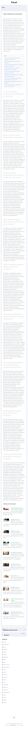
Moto (4, 662)
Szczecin (21, 509)
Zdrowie (5, 702)
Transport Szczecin (15, 564)
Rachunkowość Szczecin (16, 552)
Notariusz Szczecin (15, 519)
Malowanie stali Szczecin (16, 612)
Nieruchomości (6, 664)
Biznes (4, 642)
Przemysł (5, 674)
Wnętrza (5, 699)
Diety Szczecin (14, 575)
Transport (5, 687)
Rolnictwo (5, 677)
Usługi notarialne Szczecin (17, 508)
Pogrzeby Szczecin (15, 542)
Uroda (4, 694)
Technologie (5, 684)
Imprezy (5, 654)
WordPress (13, 725)
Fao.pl (14, 2)
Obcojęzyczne (6, 667)
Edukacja (5, 649)
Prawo (4, 672)
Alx (22, 725)
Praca (4, 669)
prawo (17, 110)
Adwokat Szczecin (15, 587)
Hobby (4, 652)
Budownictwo (6, 644)
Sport (4, 682)
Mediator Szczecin (15, 531)
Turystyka (5, 689)
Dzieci (4, 647)
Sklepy (4, 679)
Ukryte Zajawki (6, 692)
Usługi (3, 7)
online (19, 472)
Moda (4, 659)
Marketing (5, 657)
